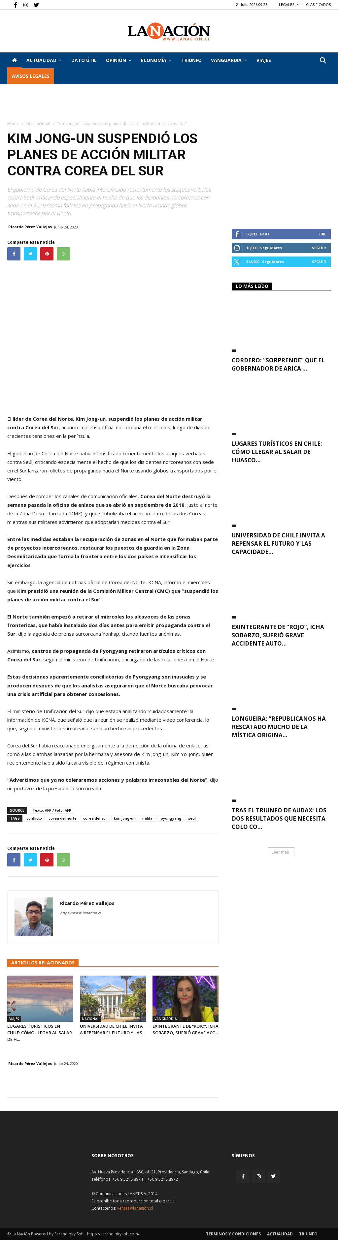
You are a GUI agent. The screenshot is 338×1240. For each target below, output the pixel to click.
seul (192, 818)
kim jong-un (125, 818)
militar (148, 818)
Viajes (14, 1018)
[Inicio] (14, 60)
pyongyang (171, 818)
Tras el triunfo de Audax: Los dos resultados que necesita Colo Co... (279, 818)
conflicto (34, 818)
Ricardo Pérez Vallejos (30, 226)
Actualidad (44, 60)
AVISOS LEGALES (31, 76)
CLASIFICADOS (318, 4)
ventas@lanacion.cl (135, 1208)
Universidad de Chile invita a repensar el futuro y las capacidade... (278, 543)
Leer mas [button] (280, 852)
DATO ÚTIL (84, 60)
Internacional (38, 123)
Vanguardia (229, 60)
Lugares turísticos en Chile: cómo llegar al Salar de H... (39, 1032)
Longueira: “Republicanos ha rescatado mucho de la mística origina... (279, 727)
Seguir (319, 247)
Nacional (90, 1018)
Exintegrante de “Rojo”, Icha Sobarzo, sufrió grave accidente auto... (278, 635)
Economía (156, 60)
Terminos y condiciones (233, 1234)
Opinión (118, 60)
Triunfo (191, 60)
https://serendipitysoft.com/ (113, 1234)
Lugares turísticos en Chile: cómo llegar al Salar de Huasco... (277, 452)
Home (13, 123)
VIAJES (263, 60)
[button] (323, 61)
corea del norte (63, 818)
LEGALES (289, 4)
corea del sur (95, 818)
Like (322, 233)
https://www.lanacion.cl (80, 912)
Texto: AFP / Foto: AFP (51, 810)
